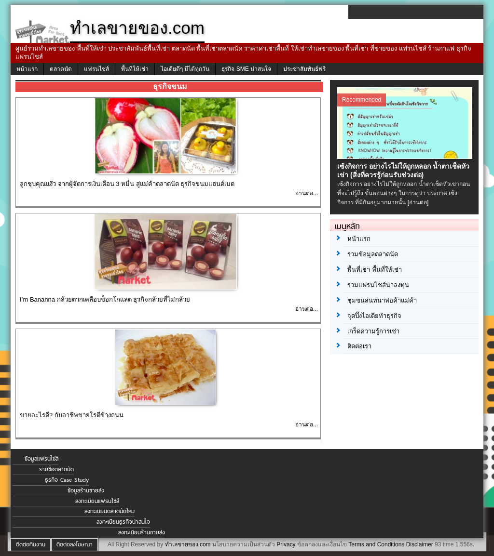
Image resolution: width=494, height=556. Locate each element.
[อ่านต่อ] (418, 202)
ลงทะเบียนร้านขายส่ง (141, 532)
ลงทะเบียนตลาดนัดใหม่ (109, 511)
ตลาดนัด (61, 69)
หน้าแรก (27, 69)
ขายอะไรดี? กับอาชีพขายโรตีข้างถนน (72, 415)
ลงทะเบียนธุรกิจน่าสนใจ (123, 522)
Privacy (285, 544)
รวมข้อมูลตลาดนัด (372, 254)
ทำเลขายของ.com (188, 544)
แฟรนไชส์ (96, 69)
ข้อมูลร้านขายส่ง (86, 490)
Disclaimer (419, 544)
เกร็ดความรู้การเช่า (373, 331)
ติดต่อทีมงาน (30, 544)
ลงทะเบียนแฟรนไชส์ (97, 501)
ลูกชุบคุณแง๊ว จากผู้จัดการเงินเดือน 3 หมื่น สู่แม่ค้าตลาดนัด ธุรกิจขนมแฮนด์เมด (127, 183)
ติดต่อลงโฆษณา (74, 544)
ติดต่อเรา (359, 346)
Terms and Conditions (376, 544)
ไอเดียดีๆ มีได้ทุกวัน (185, 69)
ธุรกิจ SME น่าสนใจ (246, 69)
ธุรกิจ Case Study (67, 480)
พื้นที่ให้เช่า (135, 69)
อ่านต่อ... (306, 193)
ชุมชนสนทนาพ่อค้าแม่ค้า (382, 300)
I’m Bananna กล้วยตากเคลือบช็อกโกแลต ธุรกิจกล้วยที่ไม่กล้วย (105, 299)
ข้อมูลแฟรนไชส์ (41, 458)
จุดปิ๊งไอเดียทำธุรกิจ (374, 315)
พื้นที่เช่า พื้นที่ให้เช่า (374, 269)
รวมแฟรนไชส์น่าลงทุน (378, 285)
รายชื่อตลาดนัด (56, 469)
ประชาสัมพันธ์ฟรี (304, 69)
